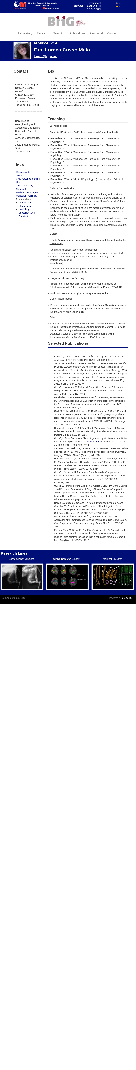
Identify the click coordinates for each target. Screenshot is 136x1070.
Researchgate (23, 172)
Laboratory (25, 33)
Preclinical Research (111, 559)
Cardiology (24, 209)
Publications (77, 33)
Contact (112, 33)
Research (43, 33)
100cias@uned (91, 441)
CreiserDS (127, 598)
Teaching (59, 33)
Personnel (96, 33)
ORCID (19, 175)
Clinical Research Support (66, 559)
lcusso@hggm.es (45, 56)
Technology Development (21, 559)
